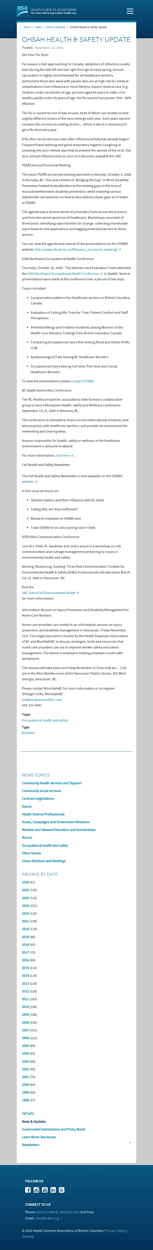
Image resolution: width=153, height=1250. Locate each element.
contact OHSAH (82, 381)
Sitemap (28, 1236)
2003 (25, 1061)
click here (63, 455)
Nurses (27, 837)
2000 (25, 1085)
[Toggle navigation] (130, 11)
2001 (25, 1077)
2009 (25, 1014)
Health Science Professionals (43, 814)
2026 (25, 882)
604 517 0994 (45, 1212)
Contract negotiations (38, 798)
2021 (25, 921)
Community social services (41, 791)
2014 (25, 975)
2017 (25, 952)
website (28, 481)
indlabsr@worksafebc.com (42, 700)
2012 (25, 991)
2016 (25, 960)
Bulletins (28, 733)
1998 (25, 1100)
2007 (25, 1030)
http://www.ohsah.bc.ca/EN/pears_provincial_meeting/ (76, 249)
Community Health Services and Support (52, 783)
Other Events (31, 853)
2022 (25, 913)
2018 (25, 944)
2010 (25, 1007)
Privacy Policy (115, 1231)
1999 (25, 1092)
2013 (25, 983)
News (38, 27)
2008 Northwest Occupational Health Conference (63, 273)
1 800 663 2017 (69, 1212)
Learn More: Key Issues (39, 1137)
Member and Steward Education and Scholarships (59, 830)
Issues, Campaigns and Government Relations (56, 822)
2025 (25, 890)
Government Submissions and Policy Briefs (53, 1129)
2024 (25, 898)
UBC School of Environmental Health (49, 593)
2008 (25, 1022)
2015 (25, 968)
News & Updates (55, 27)
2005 (25, 1046)
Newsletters (30, 1145)
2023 (25, 906)
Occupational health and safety (45, 720)
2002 (25, 1069)
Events (27, 806)
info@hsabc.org (47, 1218)
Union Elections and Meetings (44, 861)
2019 (25, 937)
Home (27, 27)
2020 (25, 929)
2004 (25, 1053)
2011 (25, 999)
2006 (25, 1038)
